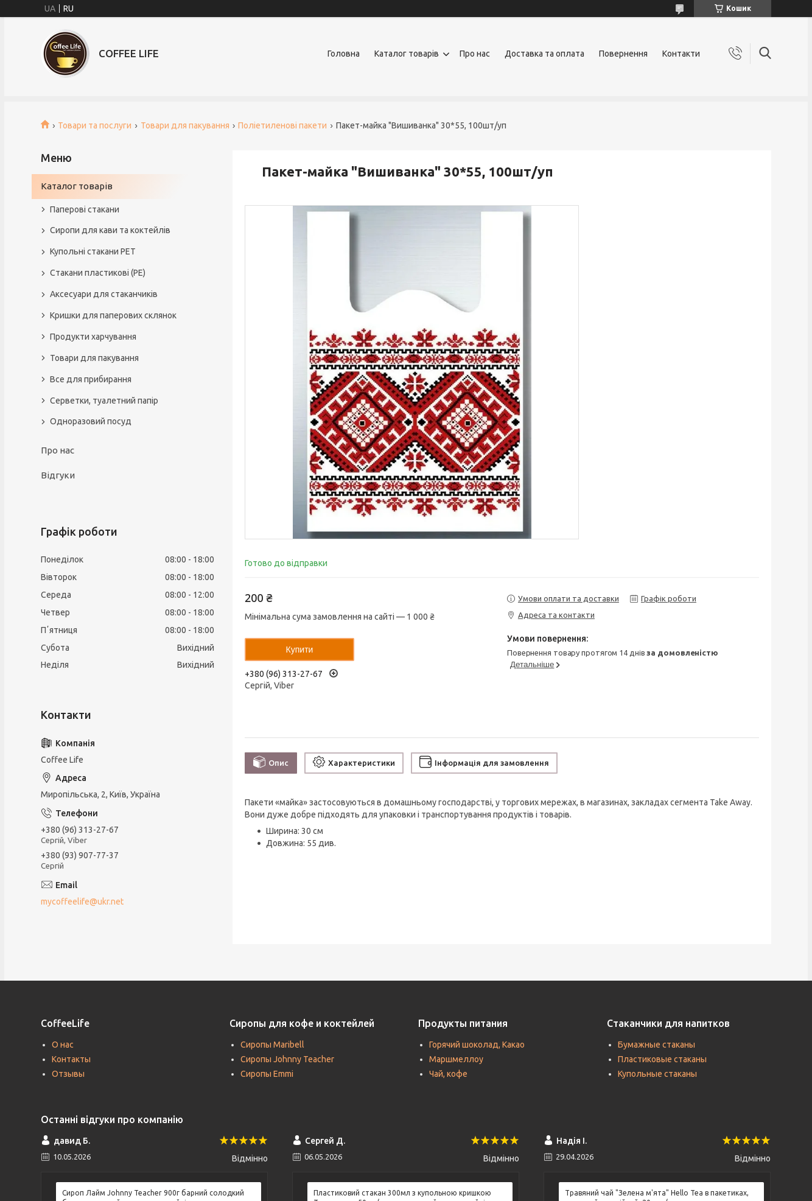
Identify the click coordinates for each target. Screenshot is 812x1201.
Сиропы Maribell (272, 1044)
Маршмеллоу (456, 1059)
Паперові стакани (84, 209)
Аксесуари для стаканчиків (104, 294)
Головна (343, 53)
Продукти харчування (93, 336)
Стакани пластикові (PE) (97, 273)
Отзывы (68, 1074)
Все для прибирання (90, 379)
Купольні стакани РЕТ (93, 251)
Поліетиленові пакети (282, 125)
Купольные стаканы (657, 1074)
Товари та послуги (94, 125)
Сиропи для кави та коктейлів (110, 230)
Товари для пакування (185, 125)
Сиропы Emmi (266, 1074)
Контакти (681, 53)
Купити (299, 649)
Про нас (475, 53)
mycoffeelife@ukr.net (82, 901)
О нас (63, 1044)
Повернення (623, 53)
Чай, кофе (448, 1074)
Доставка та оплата (544, 53)
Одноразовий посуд (90, 421)
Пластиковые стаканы (662, 1059)
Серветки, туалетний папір (104, 400)
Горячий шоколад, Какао (477, 1044)
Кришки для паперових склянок (113, 315)
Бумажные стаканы (656, 1044)
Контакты (71, 1059)
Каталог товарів (406, 53)
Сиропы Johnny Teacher (287, 1059)
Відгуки (58, 475)
